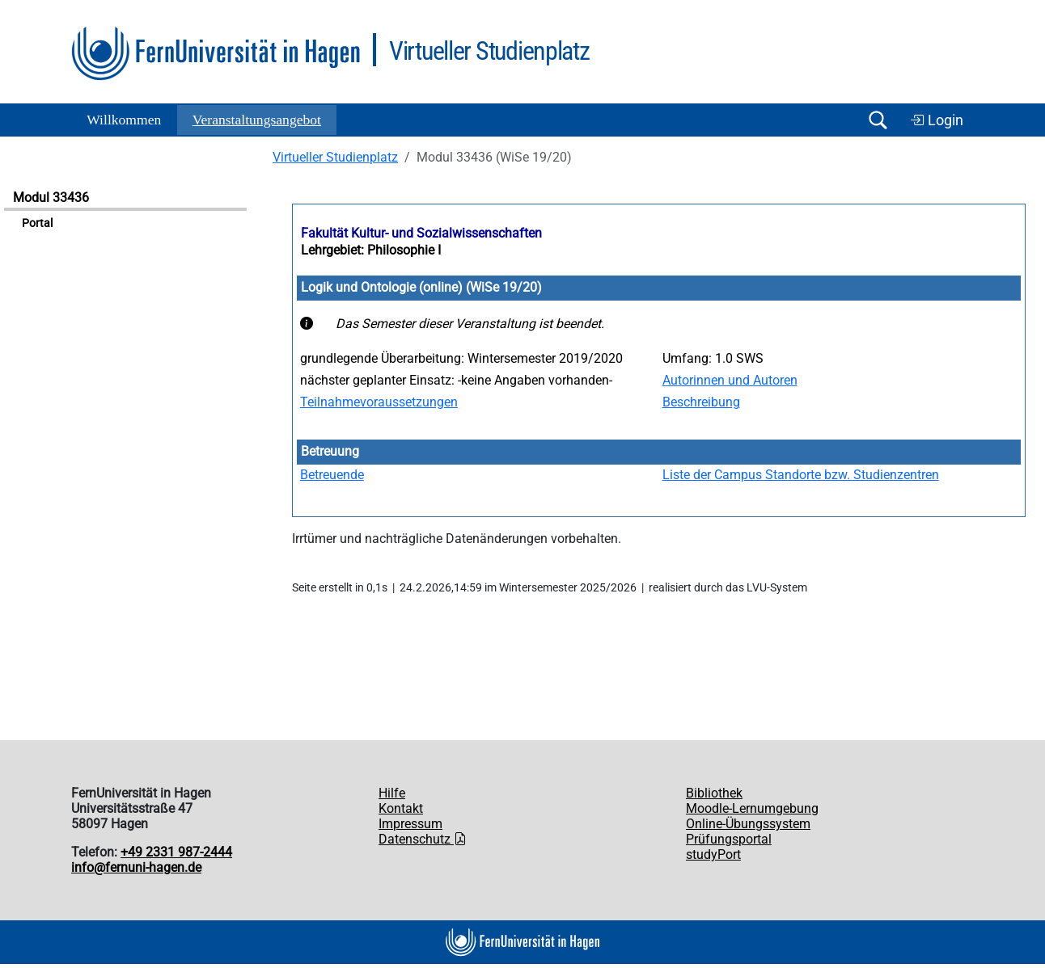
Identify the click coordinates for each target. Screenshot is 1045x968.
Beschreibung (701, 402)
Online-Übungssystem (748, 823)
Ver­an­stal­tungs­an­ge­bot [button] (256, 120)
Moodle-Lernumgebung (752, 808)
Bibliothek (714, 793)
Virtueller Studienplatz (335, 157)
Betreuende (332, 474)
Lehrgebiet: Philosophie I (371, 250)
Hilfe (392, 793)
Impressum (410, 823)
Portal (37, 223)
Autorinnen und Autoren (730, 380)
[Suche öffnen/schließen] (877, 120)
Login (936, 120)
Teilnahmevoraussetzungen (379, 402)
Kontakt (401, 808)
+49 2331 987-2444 (176, 852)
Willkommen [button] (124, 120)
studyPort (713, 854)
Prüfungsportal (729, 839)
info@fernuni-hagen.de (136, 867)
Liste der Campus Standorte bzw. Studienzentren (800, 474)
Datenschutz (423, 839)
